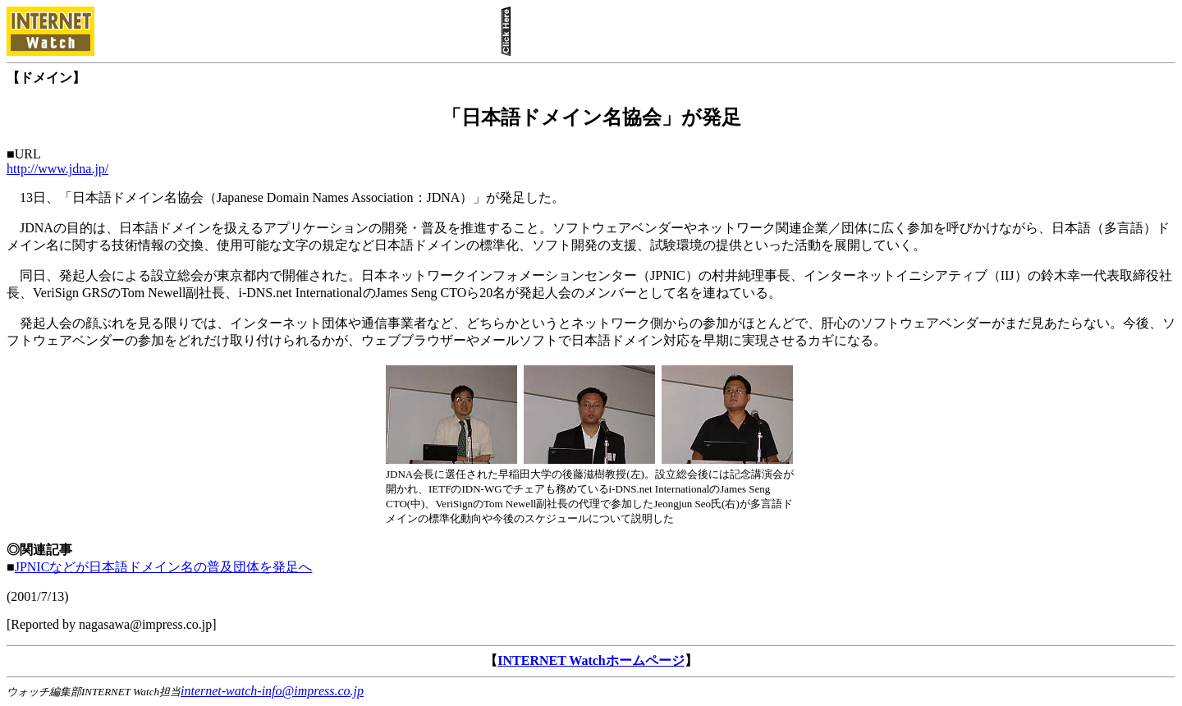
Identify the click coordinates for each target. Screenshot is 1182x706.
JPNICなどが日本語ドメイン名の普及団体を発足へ (164, 567)
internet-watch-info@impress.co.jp (272, 691)
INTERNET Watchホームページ (590, 660)
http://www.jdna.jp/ (57, 169)
